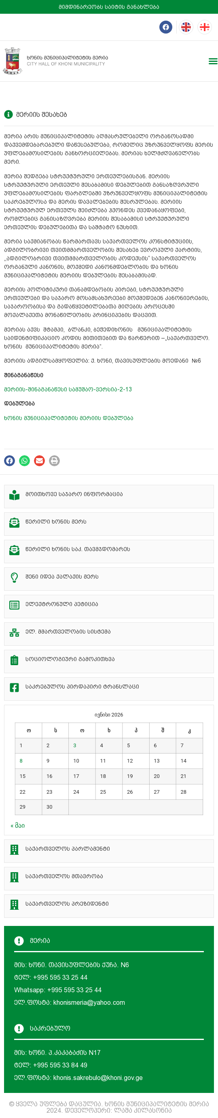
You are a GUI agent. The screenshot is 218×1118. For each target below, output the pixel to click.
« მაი (18, 825)
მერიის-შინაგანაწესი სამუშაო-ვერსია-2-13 (68, 389)
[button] (9, 460)
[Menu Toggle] (213, 61)
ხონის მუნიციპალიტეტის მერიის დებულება (68, 418)
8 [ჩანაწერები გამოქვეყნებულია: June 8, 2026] (21, 761)
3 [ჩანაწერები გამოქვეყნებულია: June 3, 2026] (74, 745)
